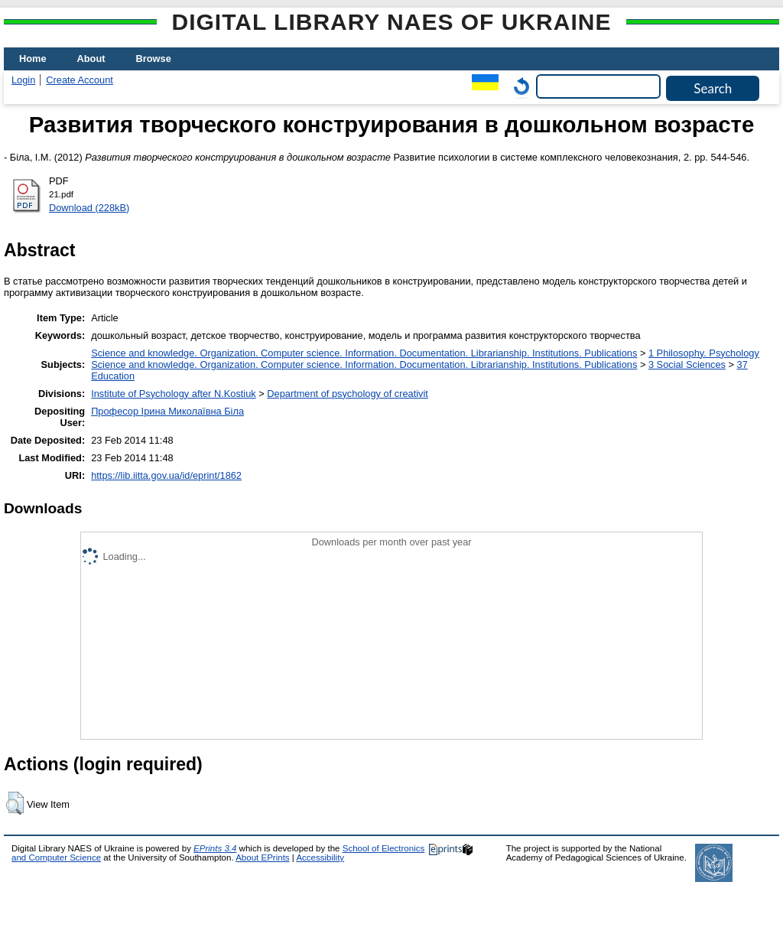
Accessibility (320, 857)
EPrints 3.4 (214, 848)
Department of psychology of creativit (347, 393)
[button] (15, 803)
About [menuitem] (91, 58)
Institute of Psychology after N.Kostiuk (173, 393)
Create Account (79, 80)
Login (23, 80)
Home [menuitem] (33, 58)
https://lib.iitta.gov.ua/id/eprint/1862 (166, 475)
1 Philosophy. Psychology (703, 353)
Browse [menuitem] (153, 58)
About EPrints (262, 857)
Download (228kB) (89, 207)
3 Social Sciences (687, 364)
